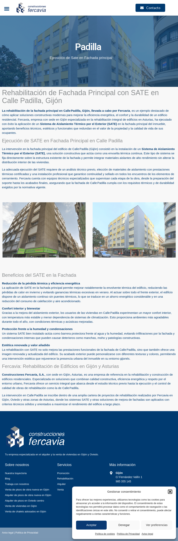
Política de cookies (105, 534)
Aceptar (91, 525)
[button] (170, 492)
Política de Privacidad (128, 534)
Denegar (124, 525)
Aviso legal (147, 534)
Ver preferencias (157, 525)
